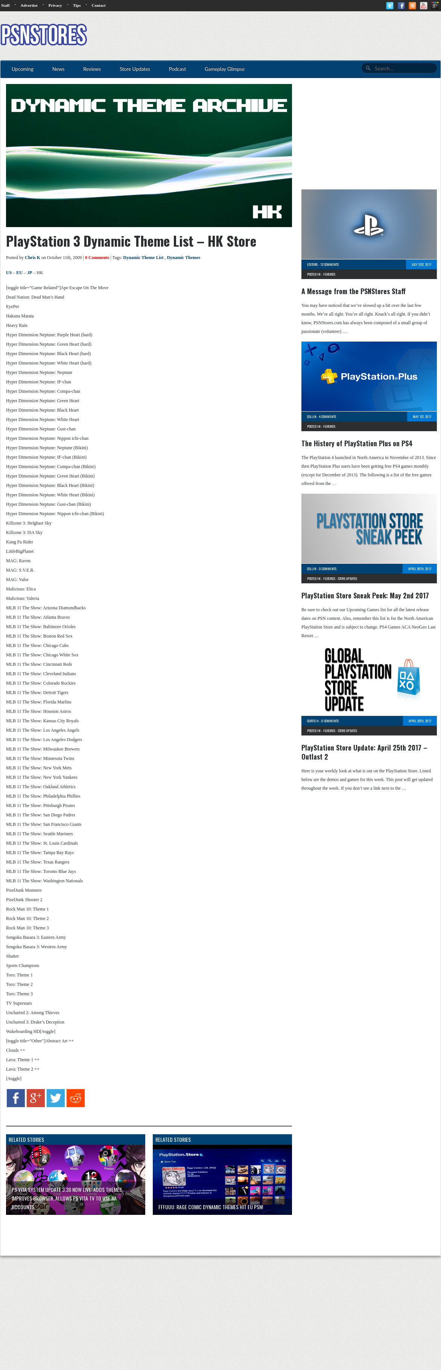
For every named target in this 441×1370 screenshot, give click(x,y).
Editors (312, 264)
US (9, 272)
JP (29, 272)
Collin (311, 416)
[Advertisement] (304, 36)
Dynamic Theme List (143, 257)
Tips (77, 5)
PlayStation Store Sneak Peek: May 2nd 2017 (365, 595)
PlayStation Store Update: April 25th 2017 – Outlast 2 (364, 752)
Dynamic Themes (183, 257)
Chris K (32, 257)
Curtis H (313, 720)
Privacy (55, 5)
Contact (98, 5)
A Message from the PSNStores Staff (353, 291)
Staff (5, 5)
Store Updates (347, 578)
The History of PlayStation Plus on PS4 (357, 443)
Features (329, 274)
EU (19, 272)
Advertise (29, 5)
